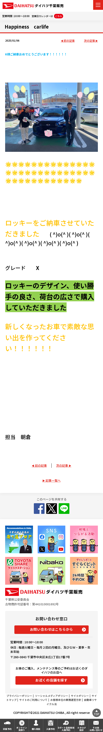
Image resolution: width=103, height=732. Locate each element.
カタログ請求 (81, 729)
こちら (58, 16)
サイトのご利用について (33, 700)
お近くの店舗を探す (51, 680)
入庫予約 (50, 729)
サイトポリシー (80, 695)
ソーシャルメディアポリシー (51, 695)
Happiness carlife (27, 26)
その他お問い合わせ (96, 729)
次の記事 (89, 41)
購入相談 (36, 729)
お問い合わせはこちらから (51, 629)
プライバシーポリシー (19, 695)
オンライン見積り (21, 729)
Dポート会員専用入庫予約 (66, 729)
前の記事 (69, 41)
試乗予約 (7, 729)
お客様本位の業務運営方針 (65, 700)
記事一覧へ (53, 480)
